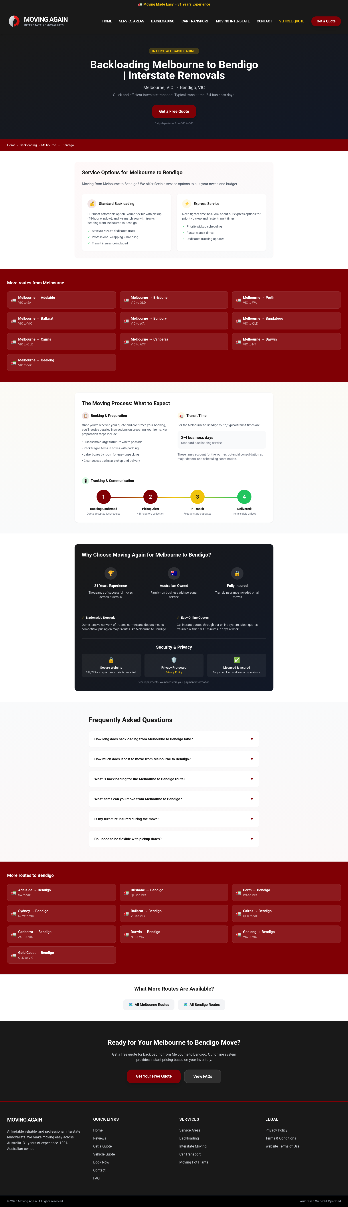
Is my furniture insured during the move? (174, 819)
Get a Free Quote (174, 111)
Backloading (162, 21)
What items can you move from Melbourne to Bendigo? (174, 799)
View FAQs (202, 1076)
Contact (264, 21)
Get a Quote (326, 21)
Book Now (101, 1162)
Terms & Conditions (280, 1138)
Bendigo (68, 145)
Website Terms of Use (282, 1146)
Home (107, 21)
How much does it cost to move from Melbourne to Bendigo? (174, 759)
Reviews (99, 1138)
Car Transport (195, 21)
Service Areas (131, 21)
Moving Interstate (233, 21)
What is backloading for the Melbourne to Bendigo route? (174, 779)
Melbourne (48, 145)
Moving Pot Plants (193, 1162)
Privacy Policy (174, 672)
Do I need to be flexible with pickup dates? (174, 839)
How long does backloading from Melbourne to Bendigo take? (174, 739)
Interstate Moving (193, 1146)
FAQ (96, 1178)
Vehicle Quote (291, 21)
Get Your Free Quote (154, 1076)
